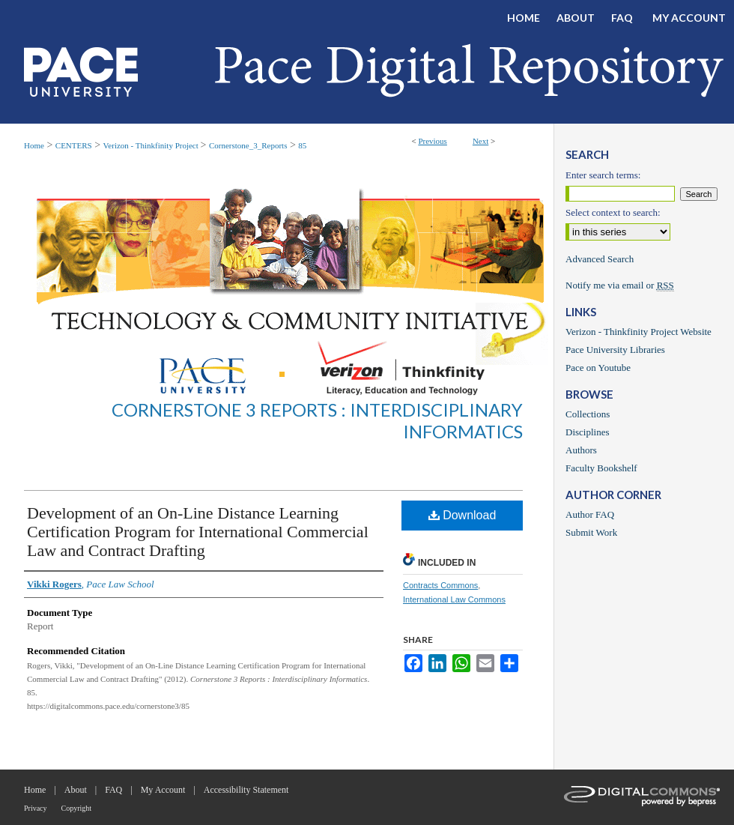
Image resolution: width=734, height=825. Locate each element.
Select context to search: (613, 212)
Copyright (76, 808)
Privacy (35, 808)
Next (480, 140)
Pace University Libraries (615, 349)
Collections (587, 414)
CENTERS (73, 145)
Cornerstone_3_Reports (248, 145)
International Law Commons (454, 599)
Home (34, 145)
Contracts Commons (440, 585)
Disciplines (587, 432)
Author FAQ (589, 514)
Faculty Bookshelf (601, 468)
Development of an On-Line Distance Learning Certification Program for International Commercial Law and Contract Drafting (197, 532)
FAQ (113, 790)
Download (462, 515)
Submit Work (591, 532)
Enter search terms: (602, 175)
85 (302, 145)
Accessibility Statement (246, 790)
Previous (432, 140)
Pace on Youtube (598, 367)
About (75, 790)
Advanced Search (599, 259)
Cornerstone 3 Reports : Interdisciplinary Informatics (317, 420)
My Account (163, 790)
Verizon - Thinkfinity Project (152, 145)
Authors (581, 450)
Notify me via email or (619, 285)
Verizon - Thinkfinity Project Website (638, 331)
